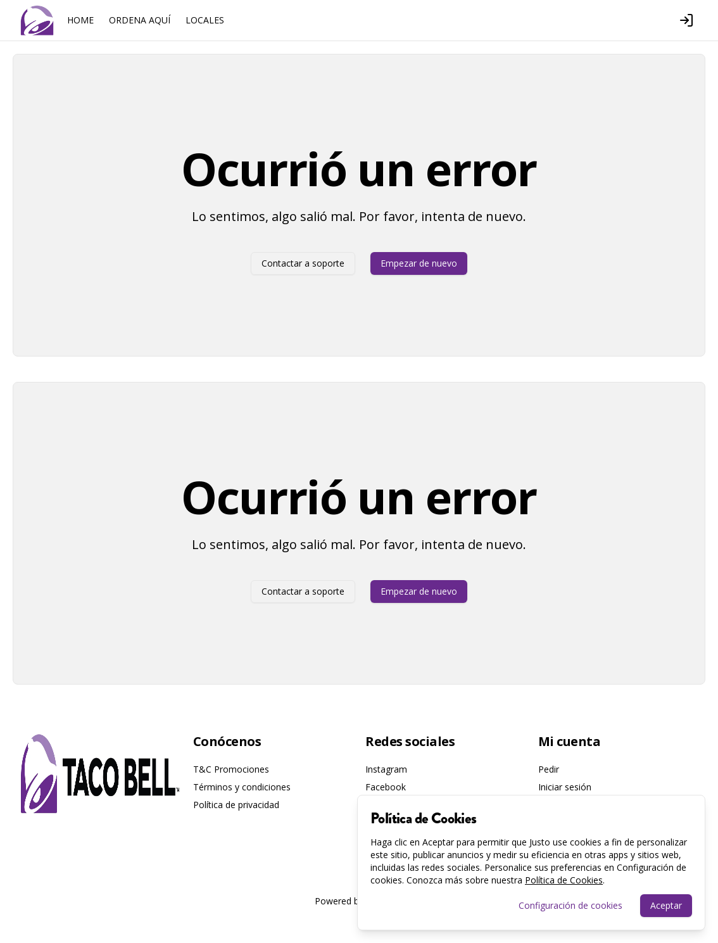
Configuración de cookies (570, 905)
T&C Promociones (231, 769)
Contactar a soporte (302, 263)
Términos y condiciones (242, 787)
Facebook (385, 787)
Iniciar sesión (564, 787)
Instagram (386, 769)
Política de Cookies (564, 880)
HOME (80, 20)
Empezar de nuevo (419, 263)
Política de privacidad (236, 805)
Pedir (548, 769)
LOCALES (205, 20)
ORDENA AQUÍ (139, 20)
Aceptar (666, 905)
